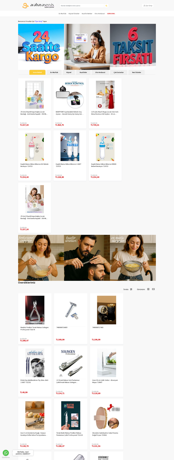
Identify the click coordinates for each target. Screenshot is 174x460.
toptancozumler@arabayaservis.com (134, 445)
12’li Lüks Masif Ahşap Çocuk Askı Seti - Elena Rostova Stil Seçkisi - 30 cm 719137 (104, 112)
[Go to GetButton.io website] (6, 457)
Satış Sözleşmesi (47, 442)
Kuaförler (83, 72)
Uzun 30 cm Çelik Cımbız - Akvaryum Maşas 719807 (68, 327)
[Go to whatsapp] (6, 453)
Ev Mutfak (62, 13)
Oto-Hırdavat (100, 13)
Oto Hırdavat (100, 72)
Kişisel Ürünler (74, 13)
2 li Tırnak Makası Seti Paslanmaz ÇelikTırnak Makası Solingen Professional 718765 (32, 327)
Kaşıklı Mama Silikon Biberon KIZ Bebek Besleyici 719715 (137, 112)
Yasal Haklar (45, 439)
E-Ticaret (140, 457)
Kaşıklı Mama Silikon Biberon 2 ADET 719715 (33, 164)
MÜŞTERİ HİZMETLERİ (25, 442)
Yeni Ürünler (136, 72)
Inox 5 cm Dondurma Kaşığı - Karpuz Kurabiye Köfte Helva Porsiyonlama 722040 (103, 327)
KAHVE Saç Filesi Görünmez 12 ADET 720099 (138, 379)
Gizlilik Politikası (47, 436)
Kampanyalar (22, 439)
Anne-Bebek (37, 72)
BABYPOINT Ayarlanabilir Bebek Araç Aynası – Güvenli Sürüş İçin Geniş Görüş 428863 (69, 112)
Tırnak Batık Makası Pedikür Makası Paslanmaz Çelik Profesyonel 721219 (139, 327)
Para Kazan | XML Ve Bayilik (27, 433)
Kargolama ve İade (25, 436)
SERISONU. (111, 13)
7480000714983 (96, 378)
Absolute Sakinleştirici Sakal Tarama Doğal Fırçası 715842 (33, 379)
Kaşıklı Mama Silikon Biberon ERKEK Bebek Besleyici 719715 (68, 164)
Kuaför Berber (87, 13)
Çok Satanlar (119, 72)
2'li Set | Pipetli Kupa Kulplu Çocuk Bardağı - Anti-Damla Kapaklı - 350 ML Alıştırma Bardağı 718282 (103, 164)
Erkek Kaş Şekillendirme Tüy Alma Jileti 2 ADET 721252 (139, 275)
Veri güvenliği (46, 433)
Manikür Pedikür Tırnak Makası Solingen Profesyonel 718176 (31, 275)
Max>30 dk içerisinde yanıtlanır (134, 449)
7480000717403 (96, 274)
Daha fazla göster (87, 407)
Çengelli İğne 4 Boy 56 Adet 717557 (68, 378)
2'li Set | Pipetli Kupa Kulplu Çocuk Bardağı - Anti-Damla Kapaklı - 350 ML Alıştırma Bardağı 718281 (33, 112)
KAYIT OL (152, 434)
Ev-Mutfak (54, 72)
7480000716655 (61, 274)
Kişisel (68, 72)
